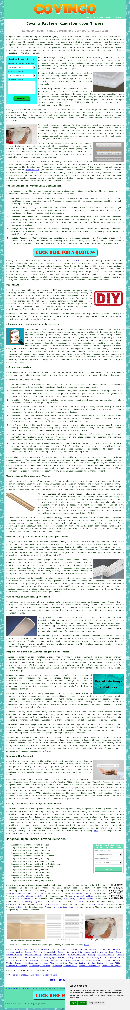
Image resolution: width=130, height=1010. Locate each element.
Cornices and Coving (25, 949)
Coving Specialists (90, 949)
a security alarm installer (78, 899)
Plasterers (62, 988)
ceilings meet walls (102, 60)
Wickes (100, 175)
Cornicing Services (91, 960)
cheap (79, 149)
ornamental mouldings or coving (66, 39)
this (121, 317)
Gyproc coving (59, 626)
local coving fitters (30, 360)
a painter (79, 902)
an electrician (80, 893)
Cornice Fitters (33, 952)
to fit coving (27, 48)
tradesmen (34, 910)
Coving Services (75, 958)
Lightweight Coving (48, 949)
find (14, 809)
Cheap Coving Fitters (97, 958)
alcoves (110, 717)
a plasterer (52, 904)
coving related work (24, 357)
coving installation (64, 191)
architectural (13, 740)
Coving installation (17, 261)
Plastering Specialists (65, 966)
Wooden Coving (106, 955)
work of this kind (69, 133)
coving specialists (47, 272)
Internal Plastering (89, 966)
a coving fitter (45, 891)
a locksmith (27, 899)
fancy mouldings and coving (84, 63)
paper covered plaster (95, 66)
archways (78, 699)
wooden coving (70, 481)
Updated (41, 988)
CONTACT (109, 17)
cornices (48, 118)
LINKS (94, 17)
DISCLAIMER (118, 17)
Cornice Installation (27, 960)
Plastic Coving (58, 963)
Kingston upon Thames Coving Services (36, 839)
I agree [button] (74, 1003)
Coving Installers (112, 949)
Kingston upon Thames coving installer (94, 94)
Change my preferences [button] (96, 1003)
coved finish (82, 100)
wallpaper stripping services (27, 893)
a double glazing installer (30, 896)
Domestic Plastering (16, 966)
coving (58, 518)
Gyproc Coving (14, 955)
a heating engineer (32, 902)
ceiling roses (35, 118)
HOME (87, 17)
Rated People (32, 170)
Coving (9, 952)
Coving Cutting (69, 949)
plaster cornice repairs (106, 354)
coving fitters (99, 274)
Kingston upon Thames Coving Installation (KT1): (32, 37)
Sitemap (7, 988)
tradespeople (13, 891)
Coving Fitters (114, 963)
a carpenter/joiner (64, 907)
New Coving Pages (18, 988)
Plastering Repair (111, 966)
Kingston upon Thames (67, 261)
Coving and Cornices (78, 952)
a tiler (20, 907)
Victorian (43, 81)
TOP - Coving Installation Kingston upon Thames (31, 975)
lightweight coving (112, 338)
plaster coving (14, 460)
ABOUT (101, 17)
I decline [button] (82, 1003)
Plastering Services (39, 966)
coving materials (54, 220)
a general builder (83, 896)
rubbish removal (96, 904)
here (96, 831)
